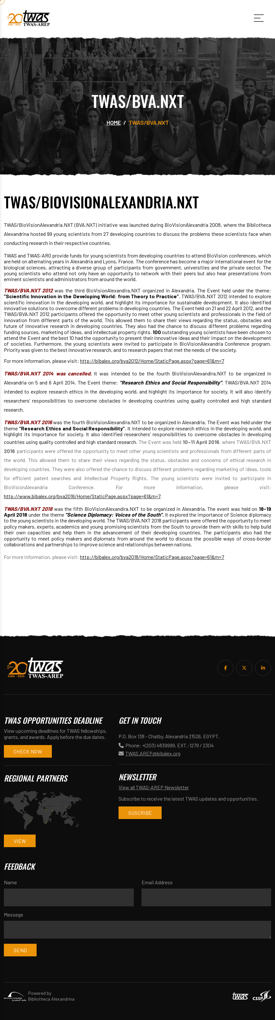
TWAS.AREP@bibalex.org (152, 753)
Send (20, 950)
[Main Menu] (259, 18)
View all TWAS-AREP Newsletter (154, 787)
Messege (13, 914)
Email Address (157, 882)
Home (114, 122)
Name (10, 882)
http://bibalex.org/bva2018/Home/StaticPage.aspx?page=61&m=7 (152, 557)
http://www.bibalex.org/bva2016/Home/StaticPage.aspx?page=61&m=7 (82, 496)
